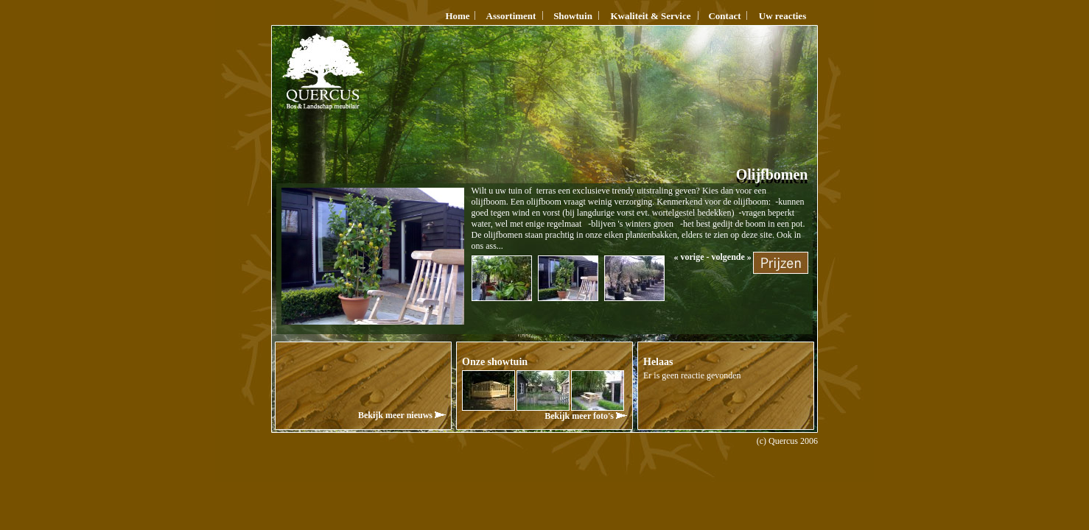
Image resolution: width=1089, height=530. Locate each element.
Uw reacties (782, 15)
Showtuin (572, 15)
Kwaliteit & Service (650, 15)
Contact (724, 15)
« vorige (689, 257)
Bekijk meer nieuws (402, 415)
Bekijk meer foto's (585, 416)
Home (457, 15)
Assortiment (511, 15)
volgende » (732, 257)
